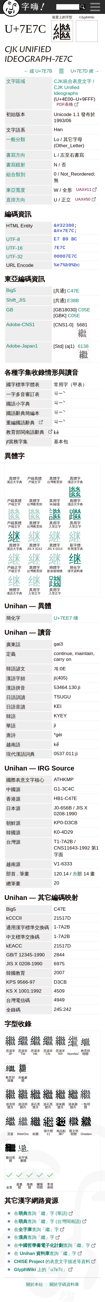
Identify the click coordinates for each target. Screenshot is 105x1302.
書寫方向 (15, 155)
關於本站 (34, 1291)
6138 (83, 359)
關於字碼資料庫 (64, 1291)
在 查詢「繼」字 (45, 1260)
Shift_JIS (15, 307)
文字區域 (15, 81)
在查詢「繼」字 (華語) (40, 1220)
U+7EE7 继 (66, 625)
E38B (73, 308)
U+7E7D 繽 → (85, 71)
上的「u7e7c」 (40, 1276)
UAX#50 (82, 199)
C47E (73, 298)
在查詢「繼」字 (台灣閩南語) (47, 1228)
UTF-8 (13, 242)
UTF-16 (14, 252)
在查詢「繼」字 (36, 1236)
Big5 (11, 297)
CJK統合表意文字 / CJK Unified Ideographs (74, 87)
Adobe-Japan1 (22, 353)
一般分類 (15, 139)
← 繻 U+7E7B (38, 71)
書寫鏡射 (15, 165)
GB (9, 317)
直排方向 (15, 200)
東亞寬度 (15, 190)
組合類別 (15, 174)
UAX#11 (84, 189)
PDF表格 (65, 104)
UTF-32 (14, 261)
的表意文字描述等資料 (52, 1268)
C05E (84, 317)
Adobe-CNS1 (20, 331)
